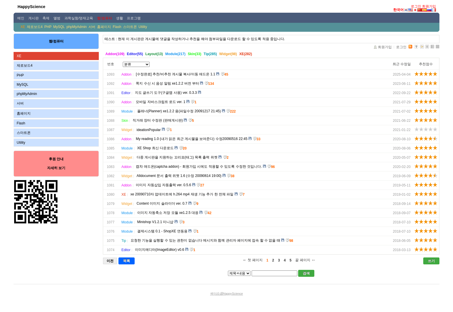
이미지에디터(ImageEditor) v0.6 (159, 250)
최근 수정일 (402, 64)
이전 (110, 261)
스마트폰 (130, 27)
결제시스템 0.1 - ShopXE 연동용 (162, 231)
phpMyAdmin (76, 27)
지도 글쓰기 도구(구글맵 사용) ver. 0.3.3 (166, 93)
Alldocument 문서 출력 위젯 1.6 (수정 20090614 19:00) (179, 176)
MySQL (59, 27)
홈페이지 (104, 27)
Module (127, 111)
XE (23, 27)
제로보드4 (35, 27)
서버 (91, 27)
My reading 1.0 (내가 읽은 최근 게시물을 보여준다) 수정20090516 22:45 (191, 139)
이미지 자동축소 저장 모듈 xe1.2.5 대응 (167, 213)
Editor (125, 93)
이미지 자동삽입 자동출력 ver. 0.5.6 (163, 185)
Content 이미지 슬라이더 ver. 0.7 (162, 203)
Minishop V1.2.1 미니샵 (155, 222)
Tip (123, 241)
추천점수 (426, 64)
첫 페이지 (255, 260)
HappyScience (31, 6)
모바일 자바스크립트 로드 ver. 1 (160, 102)
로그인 (416, 6)
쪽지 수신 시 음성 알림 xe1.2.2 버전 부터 (167, 83)
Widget (126, 130)
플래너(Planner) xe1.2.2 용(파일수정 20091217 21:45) (179, 111)
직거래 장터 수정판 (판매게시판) (158, 120)
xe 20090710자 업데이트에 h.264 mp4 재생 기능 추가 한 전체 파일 (181, 194)
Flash (117, 27)
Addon (126, 74)
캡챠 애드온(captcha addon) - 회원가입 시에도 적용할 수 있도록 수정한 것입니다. (199, 167)
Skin (124, 121)
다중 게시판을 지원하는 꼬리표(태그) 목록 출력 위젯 (177, 157)
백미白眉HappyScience (226, 293)
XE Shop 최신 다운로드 (155, 148)
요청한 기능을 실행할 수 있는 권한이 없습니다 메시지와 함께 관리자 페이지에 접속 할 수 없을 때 (205, 240)
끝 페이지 (302, 260)
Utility (143, 27)
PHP (48, 27)
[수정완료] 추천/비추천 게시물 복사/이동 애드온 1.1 (175, 74)
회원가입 (429, 6)
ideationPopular (149, 130)
